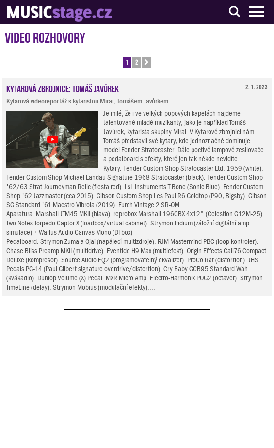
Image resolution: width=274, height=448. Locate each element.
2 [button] (136, 62)
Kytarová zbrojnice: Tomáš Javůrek (62, 88)
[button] (146, 62)
